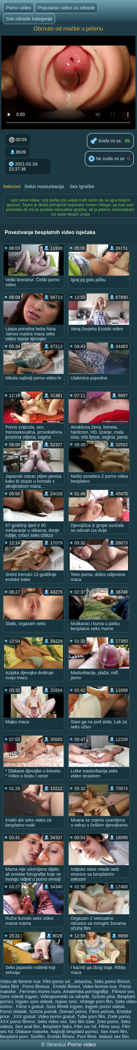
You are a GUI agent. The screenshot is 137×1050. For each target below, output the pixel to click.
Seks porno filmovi (111, 981)
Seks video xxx (51, 1021)
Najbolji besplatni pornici (74, 1031)
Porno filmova (36, 986)
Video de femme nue (20, 981)
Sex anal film (27, 1026)
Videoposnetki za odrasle (64, 996)
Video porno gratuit (56, 1016)
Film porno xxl (57, 981)
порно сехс (66, 1001)
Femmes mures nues (40, 991)
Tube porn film (91, 1016)
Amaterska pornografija (86, 991)
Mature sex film (114, 1036)
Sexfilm (37, 1036)
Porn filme (87, 1036)
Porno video (18, 7)
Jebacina (83, 981)
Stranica (56, 1044)
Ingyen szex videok (34, 1001)
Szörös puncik (43, 1011)
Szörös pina (103, 996)
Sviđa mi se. (106, 141)
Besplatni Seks (57, 1026)
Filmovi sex (123, 991)
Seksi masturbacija (44, 186)
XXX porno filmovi (17, 1021)
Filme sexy (109, 1026)
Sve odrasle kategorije (29, 18)
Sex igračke (82, 186)
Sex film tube (81, 1021)
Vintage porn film (96, 1001)
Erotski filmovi (66, 986)
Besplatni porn (14, 1036)
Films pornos (101, 1011)
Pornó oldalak (13, 1011)
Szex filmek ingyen (64, 1006)
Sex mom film (114, 1031)
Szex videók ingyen (19, 996)
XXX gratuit (24, 1016)
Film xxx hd (85, 1026)
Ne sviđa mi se (106, 158)
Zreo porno (107, 1021)
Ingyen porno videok (105, 1006)
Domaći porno (73, 1011)
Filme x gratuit (30, 1006)
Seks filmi (10, 986)
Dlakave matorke (31, 1031)
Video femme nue (99, 986)
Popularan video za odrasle (66, 7)
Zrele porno (119, 1016)
